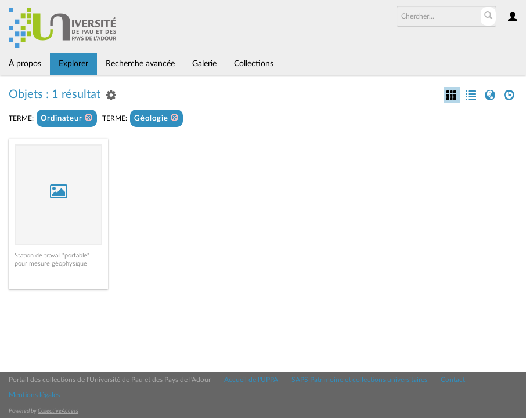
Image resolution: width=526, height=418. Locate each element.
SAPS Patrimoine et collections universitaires (359, 379)
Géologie (156, 118)
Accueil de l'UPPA (251, 379)
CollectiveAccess (58, 411)
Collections (253, 64)
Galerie (204, 64)
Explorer (73, 64)
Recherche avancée (140, 64)
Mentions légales (34, 394)
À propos (25, 64)
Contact (453, 379)
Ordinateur (67, 118)
